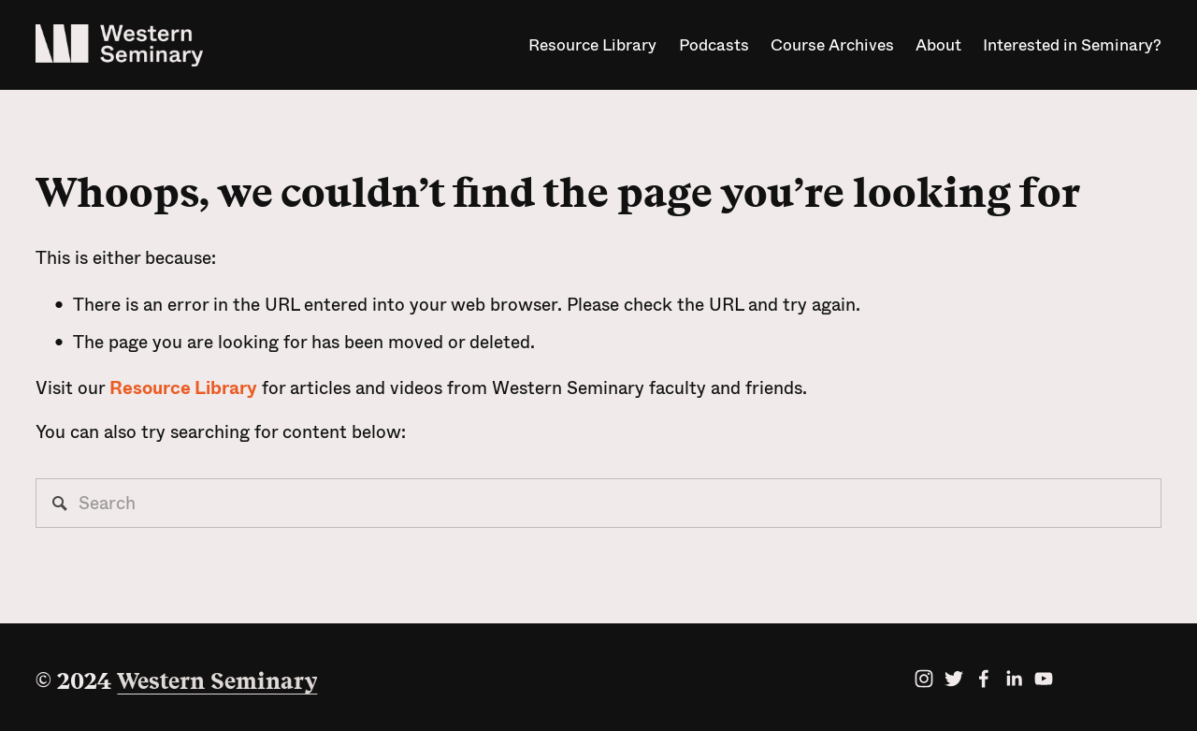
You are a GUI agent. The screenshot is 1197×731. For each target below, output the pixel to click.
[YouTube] (1043, 678)
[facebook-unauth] (983, 678)
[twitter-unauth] (954, 678)
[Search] (598, 503)
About (938, 45)
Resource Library (592, 45)
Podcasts (714, 45)
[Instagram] (924, 678)
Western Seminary (217, 681)
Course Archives (832, 45)
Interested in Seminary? (1072, 45)
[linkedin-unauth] (1013, 678)
